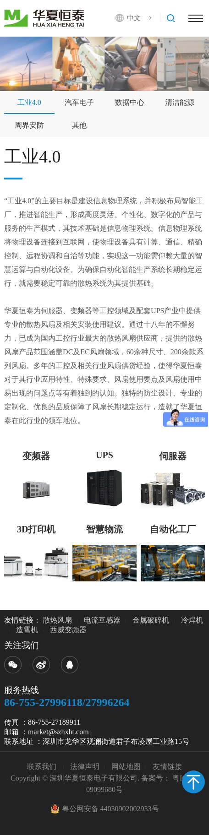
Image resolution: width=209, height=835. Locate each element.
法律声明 (84, 766)
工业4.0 (29, 102)
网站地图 (126, 766)
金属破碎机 (150, 620)
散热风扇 (57, 620)
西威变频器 (68, 630)
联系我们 (42, 766)
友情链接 (167, 766)
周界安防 (29, 125)
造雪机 (27, 630)
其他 (79, 125)
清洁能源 (179, 102)
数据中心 (129, 102)
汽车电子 (79, 102)
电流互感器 (102, 620)
